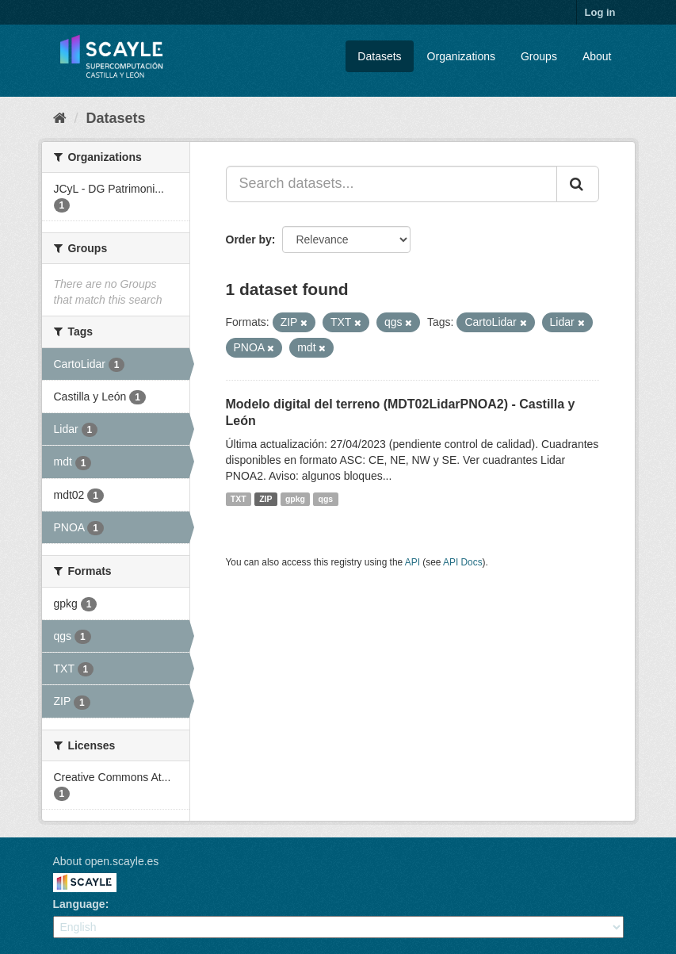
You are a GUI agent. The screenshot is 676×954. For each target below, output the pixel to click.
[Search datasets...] (391, 184)
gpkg (295, 499)
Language (79, 904)
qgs (326, 499)
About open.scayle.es (106, 861)
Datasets (379, 56)
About (597, 56)
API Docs (463, 562)
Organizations (461, 56)
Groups (539, 56)
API (412, 562)
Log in (600, 12)
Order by (249, 239)
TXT (238, 499)
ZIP (265, 499)
